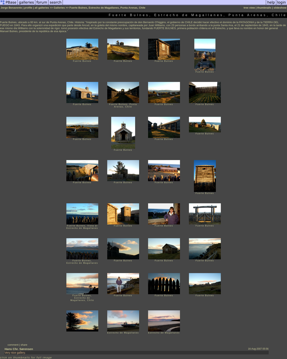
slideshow (280, 7)
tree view (249, 7)
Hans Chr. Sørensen (19, 349)
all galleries (41, 7)
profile (28, 7)
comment (13, 344)
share (24, 344)
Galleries (59, 7)
